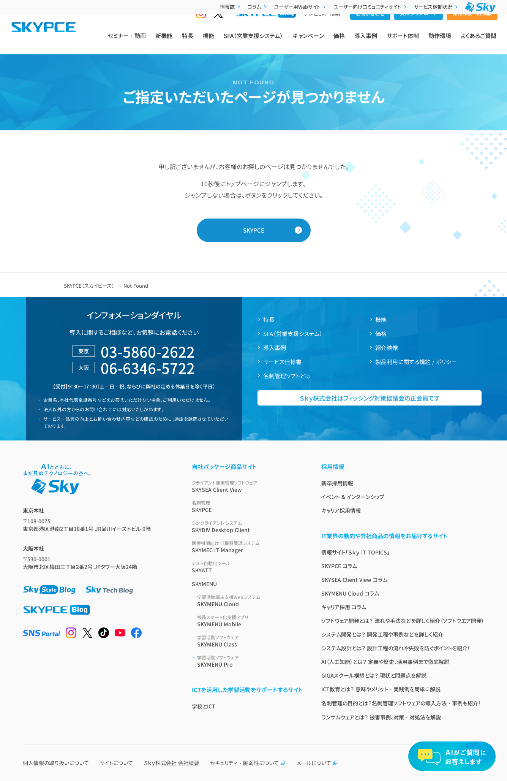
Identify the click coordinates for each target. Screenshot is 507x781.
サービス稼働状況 (436, 6)
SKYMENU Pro (250, 661)
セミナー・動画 (127, 42)
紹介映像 (386, 348)
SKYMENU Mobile (250, 621)
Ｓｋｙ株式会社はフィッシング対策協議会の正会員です (369, 397)
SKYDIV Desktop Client (247, 527)
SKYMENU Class (250, 641)
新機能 (163, 42)
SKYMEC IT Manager (247, 547)
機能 (208, 42)
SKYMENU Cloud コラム (350, 593)
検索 (335, 27)
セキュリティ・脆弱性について (248, 763)
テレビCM (315, 27)
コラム (258, 6)
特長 (187, 42)
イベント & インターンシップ (352, 497)
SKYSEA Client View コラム (354, 579)
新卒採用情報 (337, 483)
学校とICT (203, 706)
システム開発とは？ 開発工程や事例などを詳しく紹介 (382, 634)
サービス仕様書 (282, 362)
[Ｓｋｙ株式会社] (480, 7)
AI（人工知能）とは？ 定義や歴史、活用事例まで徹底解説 (385, 661)
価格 (339, 42)
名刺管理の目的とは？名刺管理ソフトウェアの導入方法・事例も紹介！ (401, 703)
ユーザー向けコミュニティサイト (370, 6)
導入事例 (365, 42)
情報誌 (231, 6)
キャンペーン (308, 42)
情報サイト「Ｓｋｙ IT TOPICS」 (355, 552)
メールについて (317, 763)
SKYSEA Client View (247, 486)
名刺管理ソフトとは (287, 376)
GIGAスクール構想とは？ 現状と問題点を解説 (373, 675)
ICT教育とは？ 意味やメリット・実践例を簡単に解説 (381, 689)
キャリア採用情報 (341, 510)
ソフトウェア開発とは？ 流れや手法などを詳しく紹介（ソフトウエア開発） (402, 620)
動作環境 (439, 42)
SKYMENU (204, 584)
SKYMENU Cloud (250, 601)
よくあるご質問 (478, 42)
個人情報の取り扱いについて (56, 763)
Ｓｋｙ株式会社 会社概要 (171, 763)
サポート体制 (403, 42)
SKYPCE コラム (339, 566)
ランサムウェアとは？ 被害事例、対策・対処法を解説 (381, 717)
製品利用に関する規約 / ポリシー (416, 362)
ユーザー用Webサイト (300, 6)
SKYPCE (253, 230)
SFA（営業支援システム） (253, 42)
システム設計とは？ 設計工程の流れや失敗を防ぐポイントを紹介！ (395, 648)
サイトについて (116, 763)
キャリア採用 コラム (343, 607)
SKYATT (247, 567)
